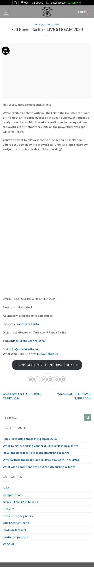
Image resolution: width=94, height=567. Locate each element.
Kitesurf (8, 508)
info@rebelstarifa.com (25, 349)
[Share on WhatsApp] (31, 379)
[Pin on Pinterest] (57, 379)
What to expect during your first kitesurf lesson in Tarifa (40, 445)
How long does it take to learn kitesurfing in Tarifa (36, 452)
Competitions (50, 24)
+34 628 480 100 (47, 353)
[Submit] (87, 417)
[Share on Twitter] (44, 379)
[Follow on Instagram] (15, 2)
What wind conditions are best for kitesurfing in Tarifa (39, 466)
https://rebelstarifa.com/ (28, 340)
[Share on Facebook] (37, 379)
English (84, 12)
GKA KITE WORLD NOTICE (21, 502)
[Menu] (6, 12)
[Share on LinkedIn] (63, 379)
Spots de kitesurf (14, 529)
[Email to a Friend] (50, 379)
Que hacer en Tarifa (16, 522)
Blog (38, 24)
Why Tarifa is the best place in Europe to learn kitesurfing (41, 459)
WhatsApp (75, 2)
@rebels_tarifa (29, 324)
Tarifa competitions (16, 536)
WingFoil (8, 543)
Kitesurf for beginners (18, 516)
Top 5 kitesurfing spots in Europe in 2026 (30, 438)
